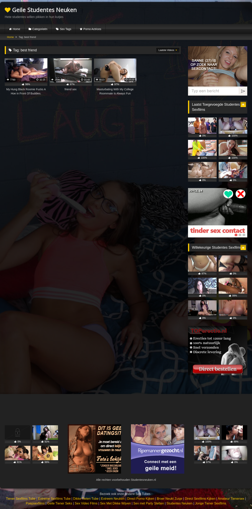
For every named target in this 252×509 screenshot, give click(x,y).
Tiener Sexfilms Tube (21, 498)
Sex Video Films (86, 503)
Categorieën (39, 29)
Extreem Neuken (113, 498)
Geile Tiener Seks (59, 503)
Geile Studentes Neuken (41, 10)
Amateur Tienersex (231, 498)
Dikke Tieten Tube (86, 498)
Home (16, 29)
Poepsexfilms (35, 503)
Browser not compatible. (201, 12)
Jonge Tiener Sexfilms (210, 503)
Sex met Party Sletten (148, 503)
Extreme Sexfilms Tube (54, 498)
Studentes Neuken (179, 503)
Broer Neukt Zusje (169, 498)
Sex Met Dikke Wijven (115, 503)
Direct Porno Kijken (140, 498)
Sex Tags (65, 29)
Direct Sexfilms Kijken (200, 498)
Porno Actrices (92, 29)
